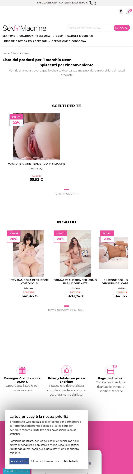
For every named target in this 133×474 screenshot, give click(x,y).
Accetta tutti (19, 461)
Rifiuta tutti (70, 461)
